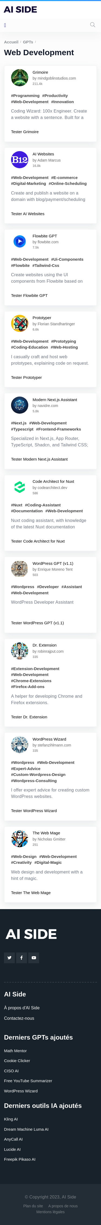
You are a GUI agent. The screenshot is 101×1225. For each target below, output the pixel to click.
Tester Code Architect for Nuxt (38, 541)
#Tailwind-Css (45, 265)
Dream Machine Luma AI (26, 1129)
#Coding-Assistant (43, 505)
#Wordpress (22, 586)
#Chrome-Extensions (31, 680)
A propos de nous (63, 1206)
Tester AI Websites (27, 213)
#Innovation (62, 101)
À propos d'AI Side (22, 1008)
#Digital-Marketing (28, 183)
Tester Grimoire (25, 131)
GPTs (28, 42)
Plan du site (33, 1206)
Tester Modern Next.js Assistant (39, 459)
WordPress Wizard (21, 1091)
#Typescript (22, 429)
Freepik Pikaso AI (20, 1159)
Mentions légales (50, 1212)
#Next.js (19, 423)
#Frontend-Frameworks (58, 429)
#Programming (25, 95)
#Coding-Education (29, 347)
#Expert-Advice (25, 768)
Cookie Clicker (17, 1060)
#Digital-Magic (48, 862)
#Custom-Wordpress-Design (38, 774)
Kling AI (11, 1119)
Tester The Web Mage (31, 892)
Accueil (11, 42)
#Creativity (21, 862)
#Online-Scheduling (68, 183)
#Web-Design (24, 856)
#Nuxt (16, 505)
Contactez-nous (19, 1018)
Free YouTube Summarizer (28, 1080)
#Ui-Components (67, 259)
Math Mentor (15, 1050)
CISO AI (11, 1071)
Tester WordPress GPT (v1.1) (37, 623)
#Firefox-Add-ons (27, 686)
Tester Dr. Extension (29, 717)
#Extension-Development (35, 668)
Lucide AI (12, 1149)
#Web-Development (29, 101)
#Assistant (71, 586)
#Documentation (27, 511)
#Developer (48, 586)
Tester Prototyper (26, 377)
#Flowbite (20, 265)
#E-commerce (64, 177)
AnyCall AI (13, 1139)
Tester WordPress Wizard (34, 810)
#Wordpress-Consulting (34, 780)
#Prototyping (63, 341)
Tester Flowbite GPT (29, 295)
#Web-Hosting (64, 347)
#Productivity (55, 95)
